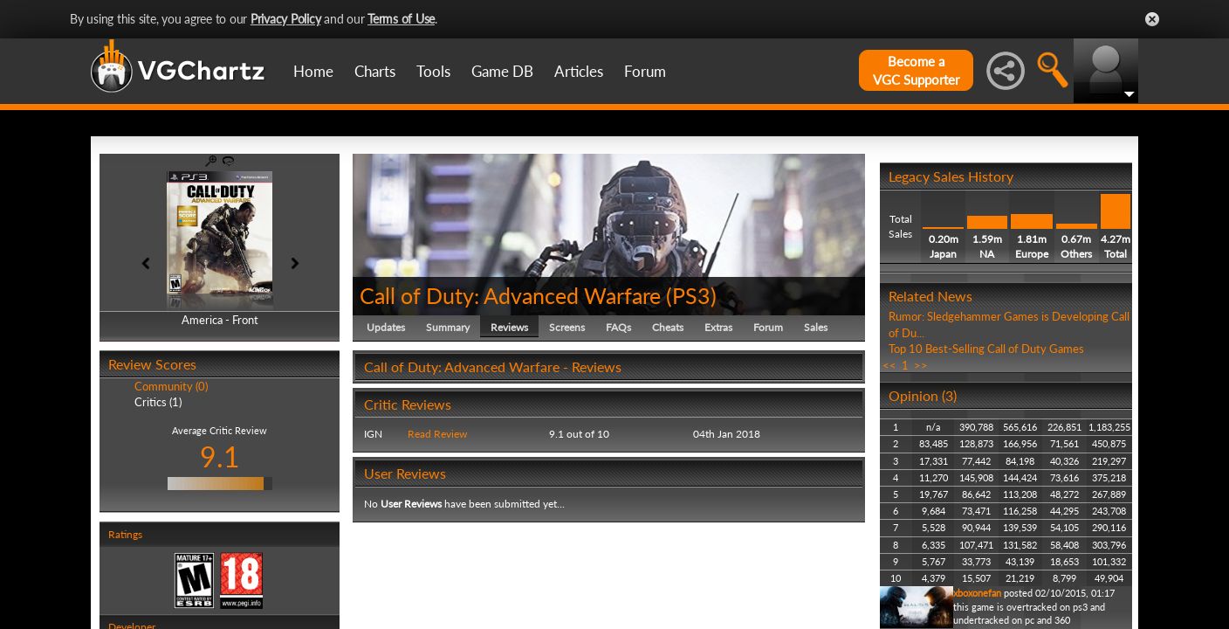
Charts (374, 71)
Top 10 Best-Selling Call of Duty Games (986, 349)
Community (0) (171, 386)
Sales (815, 327)
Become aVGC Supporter (916, 70)
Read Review (437, 433)
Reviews (509, 327)
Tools (433, 71)
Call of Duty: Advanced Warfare (510, 295)
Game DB (502, 71)
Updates (386, 327)
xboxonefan (977, 592)
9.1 (220, 456)
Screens (567, 327)
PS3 (691, 295)
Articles (578, 71)
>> (920, 365)
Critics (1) (158, 402)
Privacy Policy (286, 18)
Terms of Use (401, 18)
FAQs (618, 327)
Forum (645, 71)
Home (313, 71)
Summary (448, 327)
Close (1152, 19)
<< (889, 365)
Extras (718, 327)
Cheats (667, 327)
